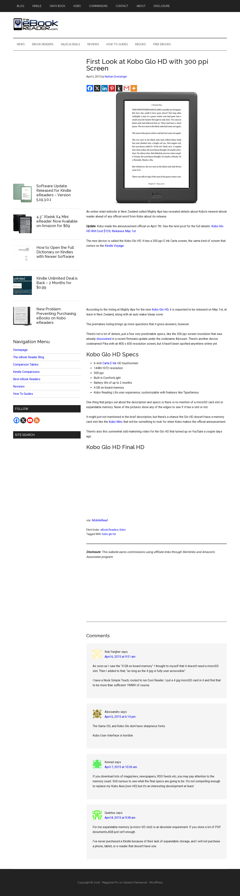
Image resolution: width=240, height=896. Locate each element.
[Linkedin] (104, 88)
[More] (133, 88)
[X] (97, 88)
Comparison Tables (25, 364)
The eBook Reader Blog (28, 357)
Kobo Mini (115, 422)
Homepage (20, 350)
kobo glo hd (109, 534)
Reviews (19, 386)
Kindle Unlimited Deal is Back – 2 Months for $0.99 (57, 283)
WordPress (156, 882)
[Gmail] (126, 88)
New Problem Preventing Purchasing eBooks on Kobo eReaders (56, 316)
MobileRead (99, 520)
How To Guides (23, 394)
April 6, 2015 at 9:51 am (120, 656)
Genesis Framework (135, 882)
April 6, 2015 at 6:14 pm (120, 716)
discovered (104, 339)
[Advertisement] (156, 279)
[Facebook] (90, 88)
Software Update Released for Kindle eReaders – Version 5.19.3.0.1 (53, 193)
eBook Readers (109, 529)
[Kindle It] (119, 88)
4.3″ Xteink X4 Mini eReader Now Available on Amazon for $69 (57, 221)
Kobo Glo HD (160, 309)
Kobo (123, 529)
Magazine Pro (110, 882)
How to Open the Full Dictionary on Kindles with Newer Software (55, 252)
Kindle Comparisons (26, 372)
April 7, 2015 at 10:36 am (121, 767)
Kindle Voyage (114, 246)
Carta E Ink (109, 363)
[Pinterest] (112, 88)
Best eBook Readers (26, 379)
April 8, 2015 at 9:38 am (120, 817)
